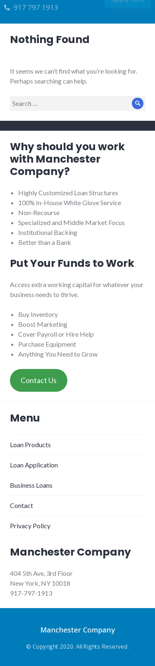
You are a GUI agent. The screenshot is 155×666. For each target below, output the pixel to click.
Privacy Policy (30, 525)
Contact (21, 505)
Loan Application (34, 465)
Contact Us (39, 380)
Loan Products (30, 444)
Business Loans (31, 485)
